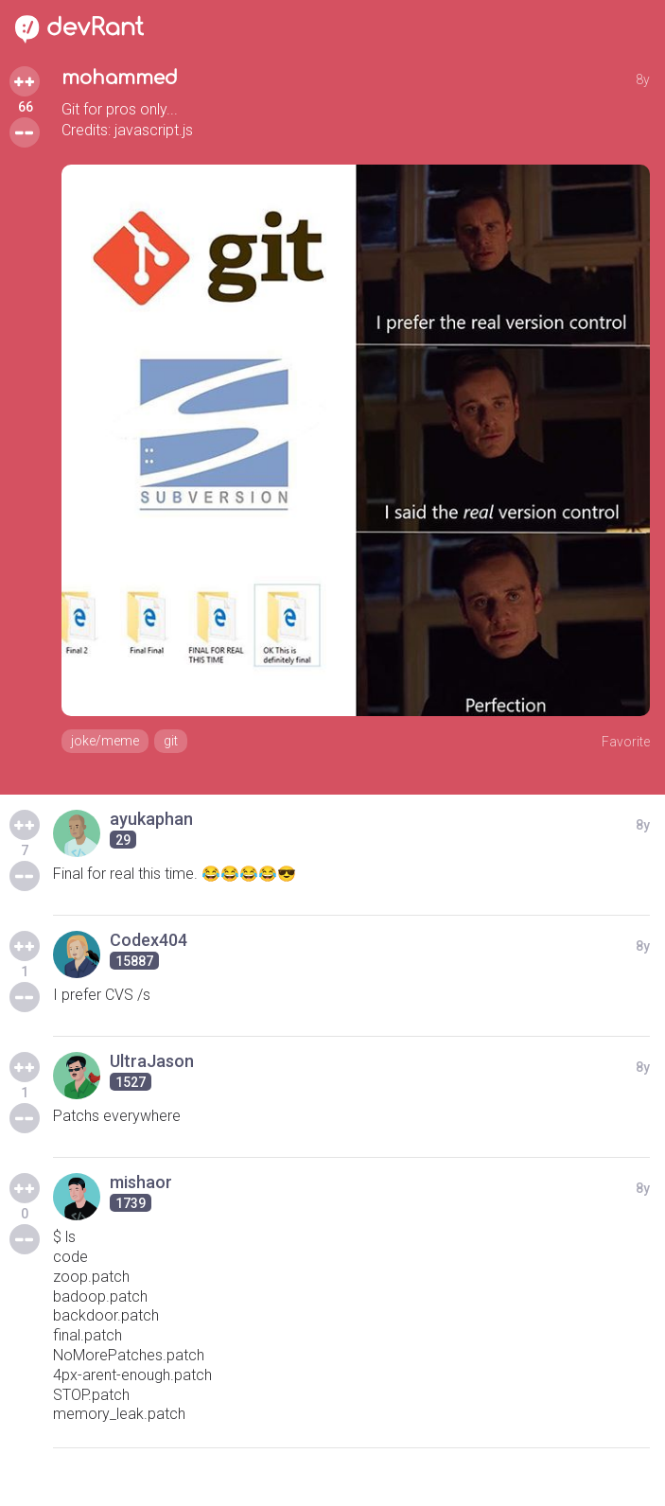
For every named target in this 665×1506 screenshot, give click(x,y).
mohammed (119, 78)
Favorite (626, 741)
